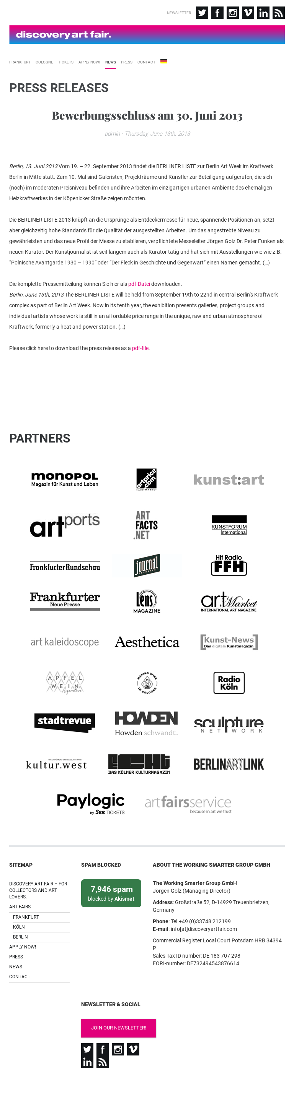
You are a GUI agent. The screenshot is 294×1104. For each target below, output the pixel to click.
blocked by (111, 877)
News (110, 59)
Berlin (20, 921)
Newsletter (179, 13)
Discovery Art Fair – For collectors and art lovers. (38, 875)
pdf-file (140, 365)
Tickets (66, 59)
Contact (146, 59)
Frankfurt (20, 59)
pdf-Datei (139, 300)
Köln (19, 911)
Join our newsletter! (112, 1012)
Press (126, 59)
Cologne (44, 59)
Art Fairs (20, 891)
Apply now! (89, 59)
